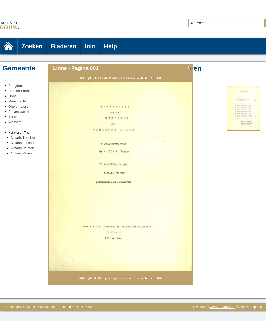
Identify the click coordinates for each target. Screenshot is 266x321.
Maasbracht (17, 101)
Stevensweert (18, 112)
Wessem (14, 122)
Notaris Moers (21, 153)
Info (90, 46)
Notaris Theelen (23, 138)
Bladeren (63, 46)
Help (110, 46)
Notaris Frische (22, 143)
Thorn (12, 117)
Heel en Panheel (20, 91)
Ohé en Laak (18, 106)
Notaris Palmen (22, 148)
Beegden (15, 86)
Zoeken (32, 46)
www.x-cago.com (222, 307)
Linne (12, 96)
